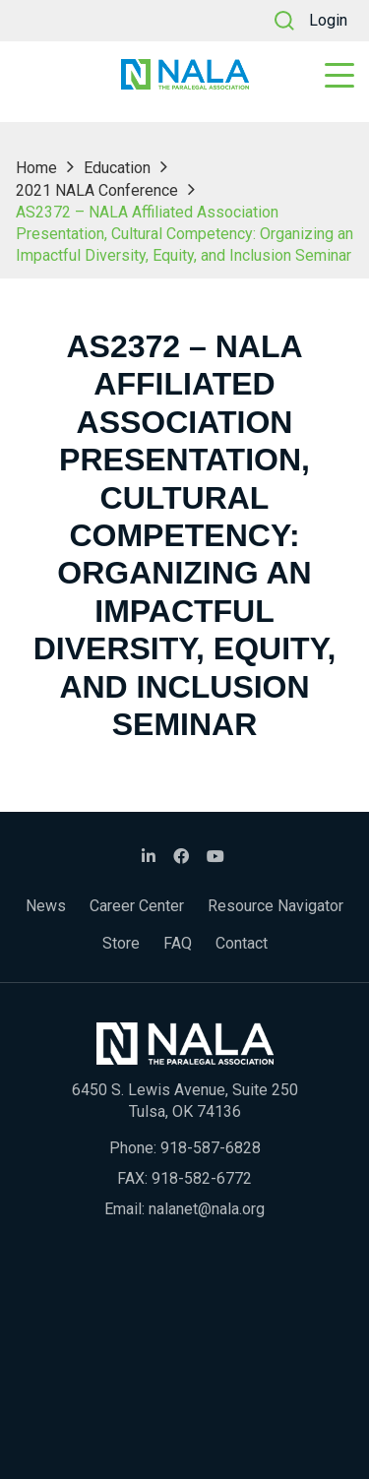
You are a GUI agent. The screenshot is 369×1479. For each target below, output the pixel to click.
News (46, 905)
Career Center (137, 905)
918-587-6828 (210, 1148)
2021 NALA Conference (97, 190)
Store (121, 943)
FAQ (177, 943)
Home (36, 167)
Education (117, 167)
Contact (241, 943)
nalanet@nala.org (207, 1209)
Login (328, 20)
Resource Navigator (275, 905)
